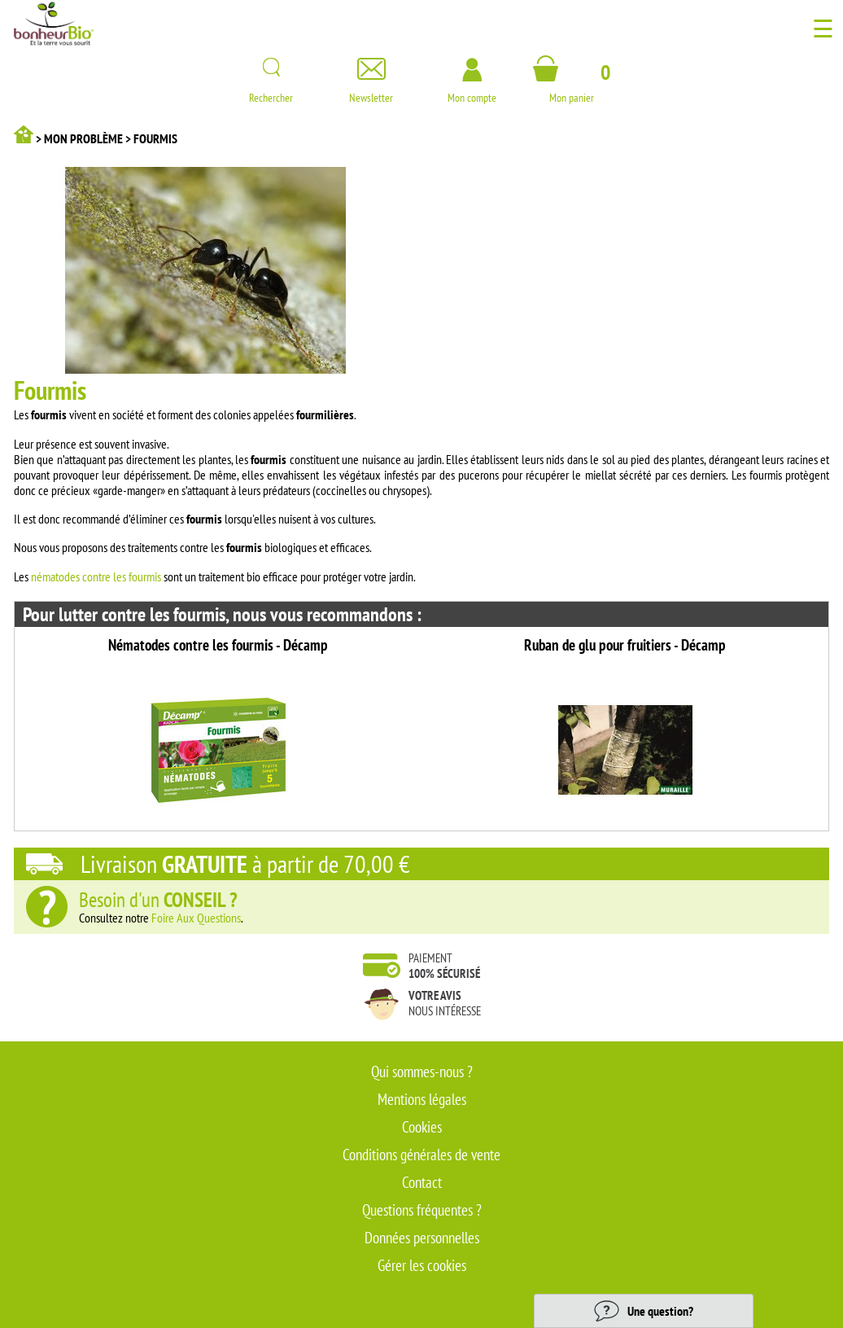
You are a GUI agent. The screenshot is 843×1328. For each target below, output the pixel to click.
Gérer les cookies (422, 1265)
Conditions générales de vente (421, 1154)
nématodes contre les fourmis (96, 576)
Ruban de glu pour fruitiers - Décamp (625, 645)
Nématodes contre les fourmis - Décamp (218, 645)
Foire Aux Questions (196, 917)
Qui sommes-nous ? (422, 1071)
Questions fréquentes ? (422, 1210)
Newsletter (371, 91)
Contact (422, 1182)
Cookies (422, 1127)
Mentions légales (422, 1099)
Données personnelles (422, 1237)
